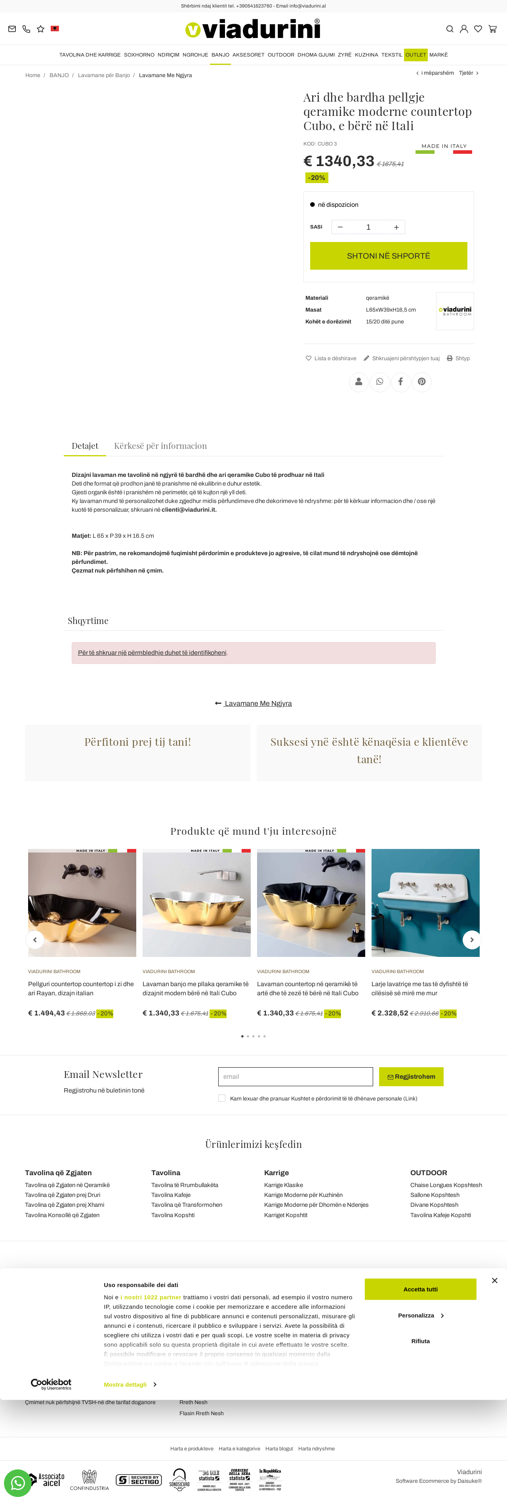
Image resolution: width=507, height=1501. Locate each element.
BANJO (220, 55)
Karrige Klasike (283, 1185)
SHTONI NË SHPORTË (389, 255)
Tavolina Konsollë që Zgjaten (62, 1215)
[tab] (85, 445)
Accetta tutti (421, 1390)
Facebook (427, 1325)
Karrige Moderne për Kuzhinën (303, 1195)
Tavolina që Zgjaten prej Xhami (64, 1205)
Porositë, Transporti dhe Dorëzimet (338, 1343)
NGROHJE (195, 55)
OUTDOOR (281, 55)
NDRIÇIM (168, 55)
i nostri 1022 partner (150, 1398)
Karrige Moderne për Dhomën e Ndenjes (316, 1205)
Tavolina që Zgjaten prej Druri (62, 1195)
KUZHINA (366, 55)
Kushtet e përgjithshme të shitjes (219, 1347)
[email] (295, 1076)
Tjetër (466, 73)
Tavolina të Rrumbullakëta (184, 1185)
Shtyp (457, 358)
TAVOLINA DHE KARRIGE (90, 55)
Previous (34, 939)
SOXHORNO (139, 55)
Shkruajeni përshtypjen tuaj (401, 358)
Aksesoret (249, 55)
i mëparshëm (437, 73)
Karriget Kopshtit (285, 1215)
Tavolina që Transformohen (186, 1205)
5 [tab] (271, 1041)
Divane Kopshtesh (434, 1205)
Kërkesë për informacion (160, 445)
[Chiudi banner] (494, 1381)
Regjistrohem (411, 1076)
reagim (188, 1325)
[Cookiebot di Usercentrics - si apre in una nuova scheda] (51, 1486)
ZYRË (345, 55)
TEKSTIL (391, 55)
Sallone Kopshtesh (434, 1195)
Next (472, 939)
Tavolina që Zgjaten (58, 1173)
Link (410, 1099)
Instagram (428, 1336)
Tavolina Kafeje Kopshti (440, 1215)
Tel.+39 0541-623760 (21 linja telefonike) (75, 1336)
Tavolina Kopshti (172, 1215)
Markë (438, 55)
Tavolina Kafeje (171, 1195)
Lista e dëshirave (330, 358)
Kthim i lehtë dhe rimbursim (328, 1354)
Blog (185, 1336)
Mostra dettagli (125, 1485)
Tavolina (165, 1173)
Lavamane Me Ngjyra (253, 703)
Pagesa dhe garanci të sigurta (332, 1365)
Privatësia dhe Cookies (207, 1358)
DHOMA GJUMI (316, 55)
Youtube (425, 1347)
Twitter (423, 1358)
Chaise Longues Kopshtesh (446, 1185)
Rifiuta (421, 1442)
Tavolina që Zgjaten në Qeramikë (67, 1185)
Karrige (276, 1173)
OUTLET (416, 55)
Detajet (85, 445)
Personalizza (421, 1416)
